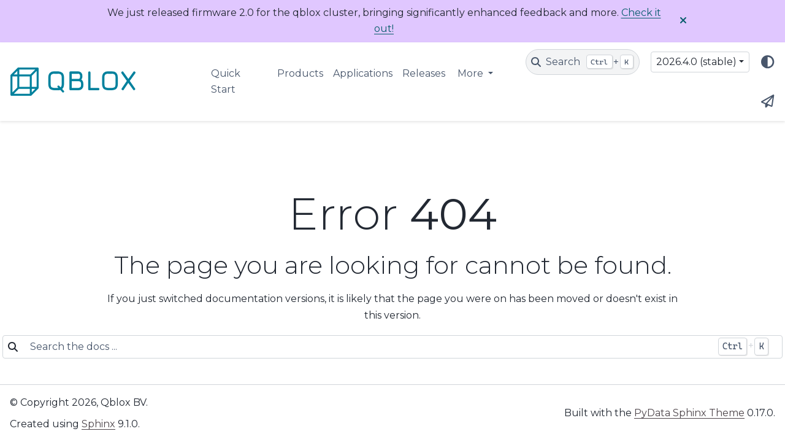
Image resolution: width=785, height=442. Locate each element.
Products (300, 73)
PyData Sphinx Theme (689, 413)
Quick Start (225, 81)
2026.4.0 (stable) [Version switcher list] (696, 62)
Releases (423, 73)
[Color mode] (767, 62)
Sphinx (98, 424)
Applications (362, 73)
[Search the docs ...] (367, 347)
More (472, 73)
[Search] (583, 62)
